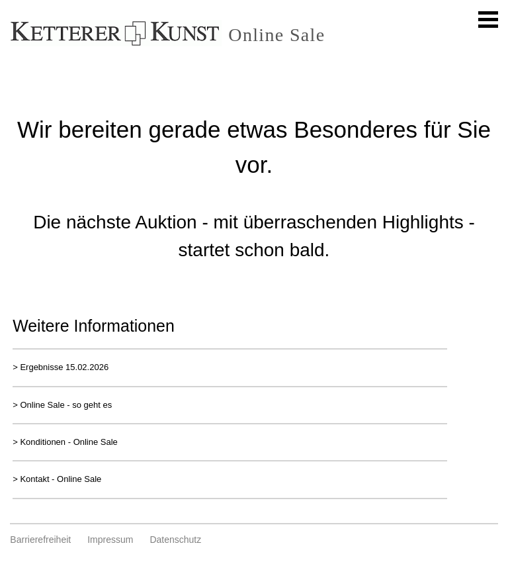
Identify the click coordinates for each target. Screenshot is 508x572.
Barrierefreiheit (40, 539)
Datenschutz (175, 539)
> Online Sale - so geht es (62, 405)
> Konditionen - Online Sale (65, 442)
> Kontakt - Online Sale (57, 479)
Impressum (110, 539)
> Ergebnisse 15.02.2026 (60, 367)
